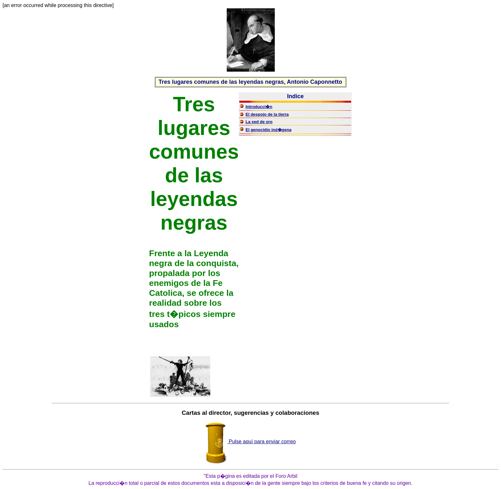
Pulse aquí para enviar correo (250, 441)
